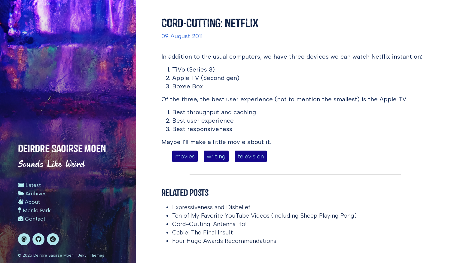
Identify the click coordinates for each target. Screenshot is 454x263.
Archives (32, 193)
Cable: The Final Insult (202, 232)
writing (216, 156)
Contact (31, 219)
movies (185, 156)
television (251, 156)
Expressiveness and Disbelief (211, 207)
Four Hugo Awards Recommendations (224, 240)
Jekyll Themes (91, 255)
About (29, 202)
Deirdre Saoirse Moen (62, 148)
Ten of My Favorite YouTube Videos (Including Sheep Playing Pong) (264, 215)
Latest (29, 185)
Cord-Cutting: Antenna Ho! (209, 224)
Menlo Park (34, 210)
